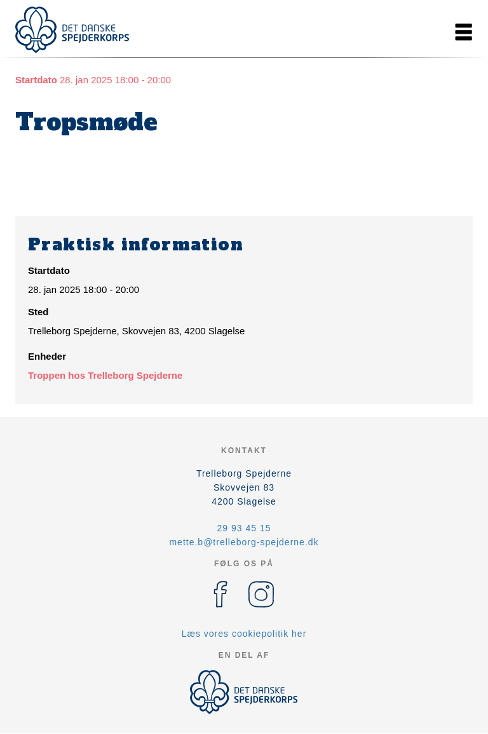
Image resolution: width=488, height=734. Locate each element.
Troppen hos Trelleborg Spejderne (105, 375)
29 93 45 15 (244, 528)
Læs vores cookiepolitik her (244, 634)
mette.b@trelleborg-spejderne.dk (243, 542)
